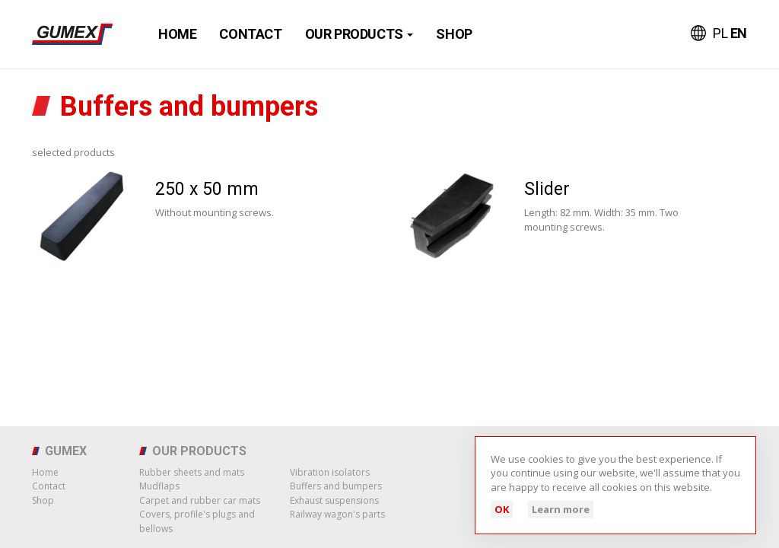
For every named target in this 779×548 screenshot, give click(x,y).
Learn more (561, 509)
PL (721, 33)
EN (738, 33)
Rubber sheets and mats (191, 472)
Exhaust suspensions (334, 500)
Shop (454, 34)
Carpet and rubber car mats (199, 500)
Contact (250, 34)
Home (177, 34)
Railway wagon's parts (337, 514)
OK (501, 509)
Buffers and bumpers (336, 486)
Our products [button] (359, 34)
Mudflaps (159, 486)
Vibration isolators (330, 472)
